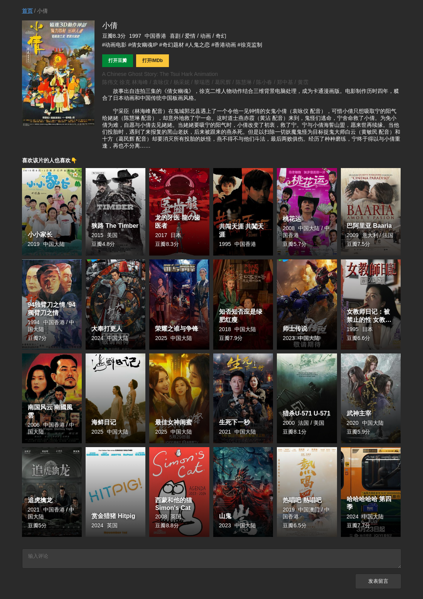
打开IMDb (152, 60)
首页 (27, 11)
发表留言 (378, 583)
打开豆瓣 (117, 60)
